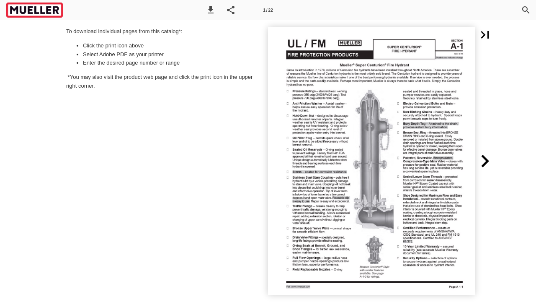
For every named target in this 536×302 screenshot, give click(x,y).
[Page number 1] (268, 10)
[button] (211, 10)
